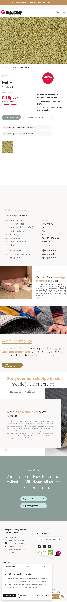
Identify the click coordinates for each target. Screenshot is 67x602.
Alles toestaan (9, 595)
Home (5, 67)
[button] (33, 2)
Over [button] (43, 567)
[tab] (38, 297)
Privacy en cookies (55, 593)
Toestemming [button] (10, 567)
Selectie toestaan (43, 595)
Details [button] (27, 567)
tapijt (14, 67)
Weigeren (23, 596)
